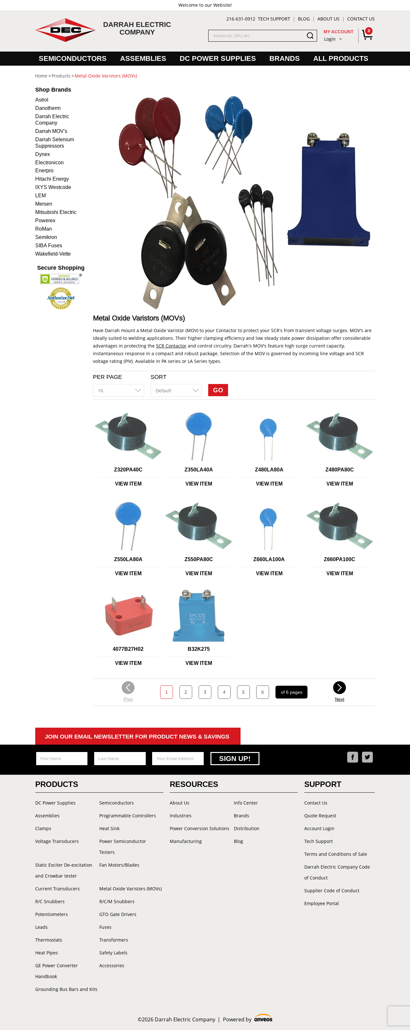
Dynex (42, 154)
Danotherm (48, 108)
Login (330, 39)
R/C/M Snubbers (117, 901)
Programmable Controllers (127, 816)
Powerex (45, 220)
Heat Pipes (46, 953)
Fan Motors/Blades (119, 865)
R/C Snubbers (50, 901)
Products (56, 784)
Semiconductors (73, 58)
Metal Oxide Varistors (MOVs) (130, 889)
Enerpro (44, 170)
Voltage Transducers (57, 841)
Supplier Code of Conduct (331, 890)
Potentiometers (51, 914)
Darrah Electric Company (52, 120)
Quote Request (320, 816)
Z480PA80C (339, 469)
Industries (181, 816)
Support (322, 784)
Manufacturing (186, 841)
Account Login (319, 828)
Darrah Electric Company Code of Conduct (337, 872)
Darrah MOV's (51, 131)
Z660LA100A (269, 559)
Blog (304, 19)
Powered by (248, 1019)
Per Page (107, 377)
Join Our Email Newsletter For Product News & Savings (137, 736)
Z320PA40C (128, 469)
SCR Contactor (171, 346)
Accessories (111, 965)
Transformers (113, 940)
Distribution (246, 828)
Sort (159, 377)
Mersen (43, 204)
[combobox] (118, 390)
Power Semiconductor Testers (122, 846)
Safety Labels (113, 953)
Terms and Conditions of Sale (335, 854)
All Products (340, 58)
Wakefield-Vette (53, 254)
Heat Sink (109, 828)
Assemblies (143, 58)
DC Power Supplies (218, 58)
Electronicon (49, 162)
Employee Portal (321, 903)
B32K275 (199, 649)
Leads (41, 927)
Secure (61, 268)
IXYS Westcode (53, 187)
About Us (328, 19)
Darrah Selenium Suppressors (54, 143)
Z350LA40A (198, 469)
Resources (194, 784)
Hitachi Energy (52, 179)
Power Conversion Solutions (199, 828)
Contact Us (361, 19)
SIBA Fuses (48, 245)
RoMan (43, 229)
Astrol (41, 99)
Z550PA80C (198, 559)
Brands (284, 58)
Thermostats (48, 940)
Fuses (105, 927)
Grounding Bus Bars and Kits (66, 989)
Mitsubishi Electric (56, 212)
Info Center (246, 803)
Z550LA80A (128, 559)
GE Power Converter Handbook (56, 970)
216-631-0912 (240, 19)
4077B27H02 (128, 649)
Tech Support (274, 19)
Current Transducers (57, 889)
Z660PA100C (339, 559)
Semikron (46, 237)
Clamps (43, 828)
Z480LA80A (269, 469)
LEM (40, 195)
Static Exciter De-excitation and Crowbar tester (63, 870)
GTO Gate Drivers (117, 914)
